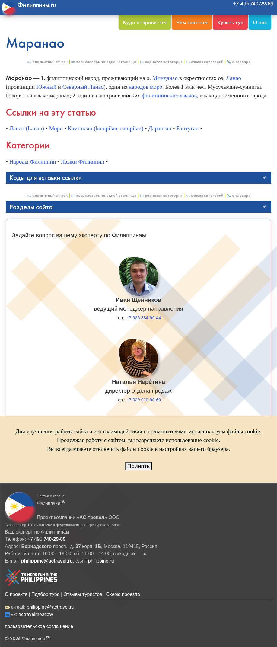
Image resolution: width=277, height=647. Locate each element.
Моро (55, 128)
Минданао (165, 78)
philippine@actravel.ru (50, 607)
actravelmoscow (35, 614)
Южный (46, 87)
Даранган (159, 128)
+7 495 (46, 539)
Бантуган (187, 128)
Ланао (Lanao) (26, 128)
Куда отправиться (145, 22)
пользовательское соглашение (39, 626)
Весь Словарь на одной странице (103, 61)
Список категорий (204, 61)
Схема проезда (123, 594)
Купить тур (230, 22)
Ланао (233, 78)
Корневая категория (160, 61)
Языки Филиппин (82, 161)
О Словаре (238, 61)
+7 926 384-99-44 (143, 317)
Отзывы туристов (82, 594)
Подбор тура (45, 594)
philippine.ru (101, 560)
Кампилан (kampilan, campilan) (105, 128)
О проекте (16, 594)
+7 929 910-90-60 (143, 399)
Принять (138, 466)
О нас (260, 22)
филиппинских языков (169, 95)
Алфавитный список (47, 61)
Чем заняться (192, 22)
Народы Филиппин (32, 161)
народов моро (145, 87)
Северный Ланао (83, 87)
